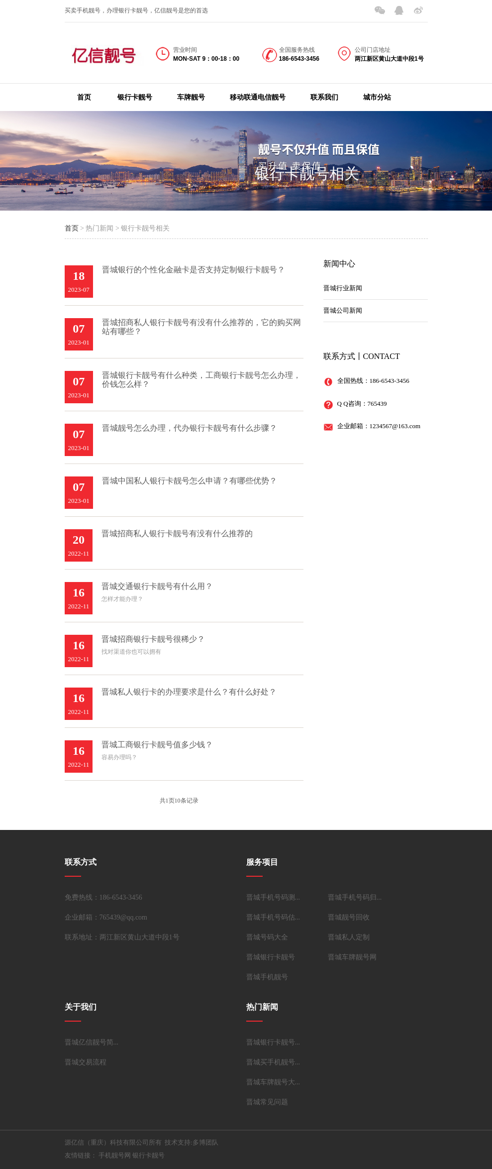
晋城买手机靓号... (273, 1062)
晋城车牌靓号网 (352, 957)
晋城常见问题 (267, 1102)
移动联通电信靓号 (258, 97)
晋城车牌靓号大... (273, 1082)
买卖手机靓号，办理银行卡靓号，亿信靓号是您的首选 (136, 10)
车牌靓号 (191, 97)
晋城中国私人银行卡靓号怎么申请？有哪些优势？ (189, 480)
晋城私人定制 (349, 937)
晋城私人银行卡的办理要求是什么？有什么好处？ (189, 692)
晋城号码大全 (267, 937)
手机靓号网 (114, 1155)
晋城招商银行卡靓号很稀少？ (153, 639)
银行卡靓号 (134, 97)
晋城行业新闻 (342, 288)
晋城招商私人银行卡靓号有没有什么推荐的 (177, 533)
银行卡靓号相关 (307, 173)
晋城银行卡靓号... (273, 1042)
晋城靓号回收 (349, 917)
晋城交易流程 (85, 1062)
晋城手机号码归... (355, 897)
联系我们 (324, 97)
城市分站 (377, 97)
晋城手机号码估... (273, 917)
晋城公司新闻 (342, 310)
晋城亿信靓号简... (92, 1042)
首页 (84, 97)
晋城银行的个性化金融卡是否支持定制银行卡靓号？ (193, 269)
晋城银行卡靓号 (270, 957)
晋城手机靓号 (267, 977)
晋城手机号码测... (273, 897)
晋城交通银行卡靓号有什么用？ (157, 586)
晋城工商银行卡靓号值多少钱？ (157, 744)
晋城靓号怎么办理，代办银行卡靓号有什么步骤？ (189, 428)
